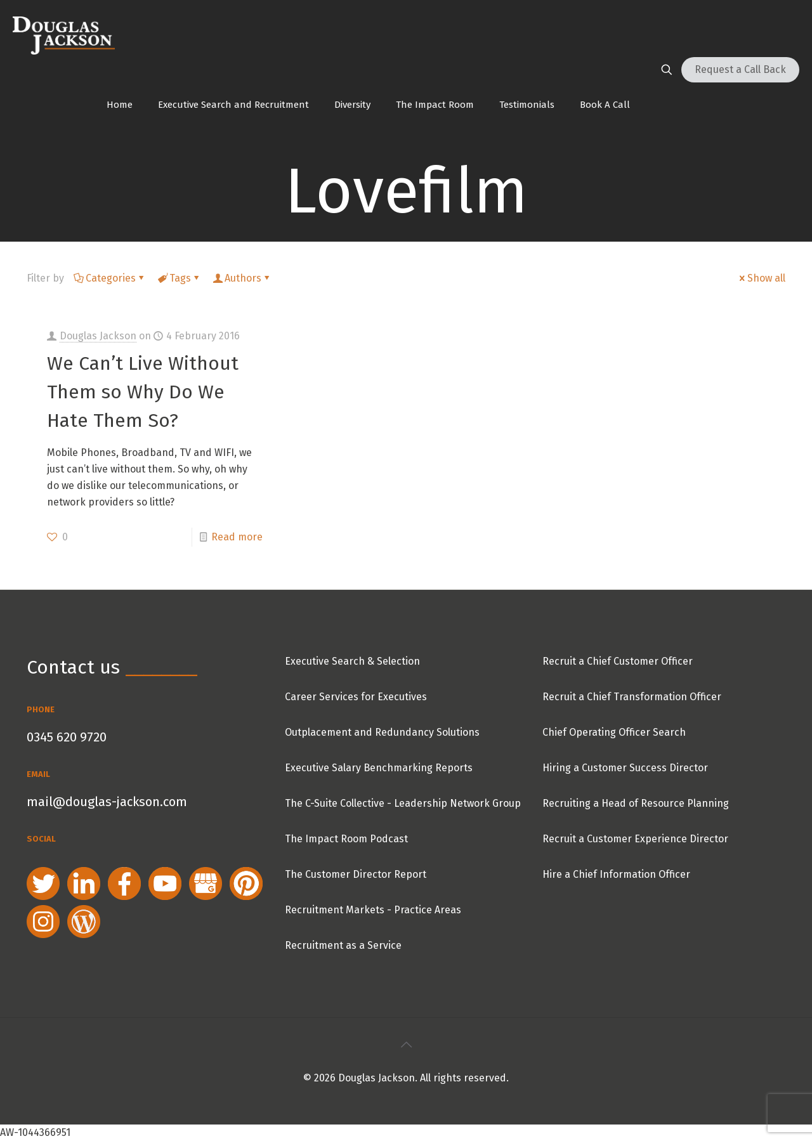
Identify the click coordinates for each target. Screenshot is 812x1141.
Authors (242, 278)
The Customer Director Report (355, 874)
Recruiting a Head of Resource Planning (635, 803)
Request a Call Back (740, 69)
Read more (237, 537)
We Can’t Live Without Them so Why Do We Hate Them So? (143, 392)
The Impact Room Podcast (346, 839)
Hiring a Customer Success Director (625, 768)
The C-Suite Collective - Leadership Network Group (403, 803)
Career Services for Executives (356, 697)
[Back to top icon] (406, 1045)
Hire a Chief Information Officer (616, 874)
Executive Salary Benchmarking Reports (379, 768)
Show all (761, 278)
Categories (110, 278)
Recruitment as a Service (343, 945)
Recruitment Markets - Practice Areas (373, 910)
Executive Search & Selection (352, 661)
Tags (179, 278)
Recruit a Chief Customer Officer (617, 661)
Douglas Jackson (98, 336)
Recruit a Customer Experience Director (635, 839)
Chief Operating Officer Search (614, 732)
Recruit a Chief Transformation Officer (631, 697)
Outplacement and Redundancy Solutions (382, 732)
